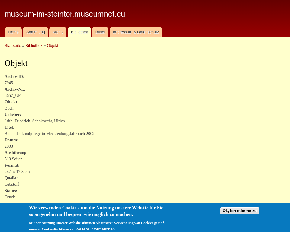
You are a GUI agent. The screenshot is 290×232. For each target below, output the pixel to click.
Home (13, 32)
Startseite (13, 45)
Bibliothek (79, 32)
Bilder (100, 32)
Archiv (58, 32)
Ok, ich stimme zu (240, 213)
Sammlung (35, 32)
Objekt (52, 45)
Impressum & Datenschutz (136, 32)
